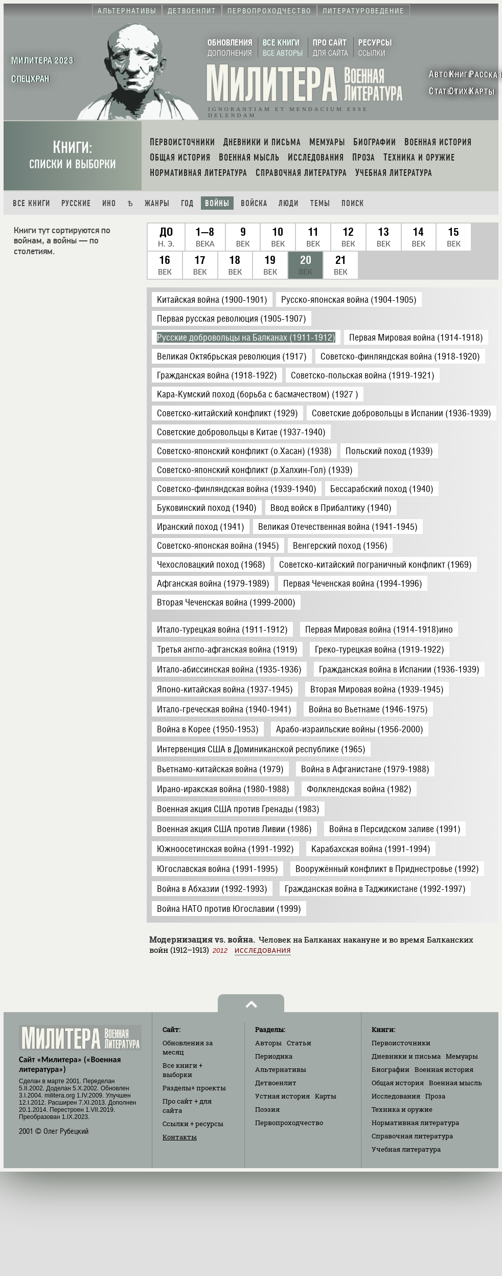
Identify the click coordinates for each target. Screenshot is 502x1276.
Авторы (268, 1042)
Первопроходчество (289, 1122)
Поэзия (267, 1109)
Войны (217, 203)
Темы (320, 203)
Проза (435, 1096)
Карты (325, 1096)
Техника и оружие (402, 1109)
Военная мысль (455, 1082)
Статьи (299, 1042)
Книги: (72, 154)
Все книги (31, 203)
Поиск (352, 203)
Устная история (282, 1096)
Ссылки (193, 1123)
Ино (109, 203)
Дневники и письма (406, 1056)
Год (187, 203)
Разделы (194, 1087)
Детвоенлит (275, 1082)
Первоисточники (401, 1042)
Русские (76, 203)
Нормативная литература (415, 1122)
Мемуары (462, 1056)
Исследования (263, 950)
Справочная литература (412, 1135)
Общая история (398, 1082)
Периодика (273, 1056)
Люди (289, 203)
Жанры (157, 203)
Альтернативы (280, 1069)
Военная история (444, 1069)
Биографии (390, 1069)
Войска (254, 203)
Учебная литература (406, 1149)
